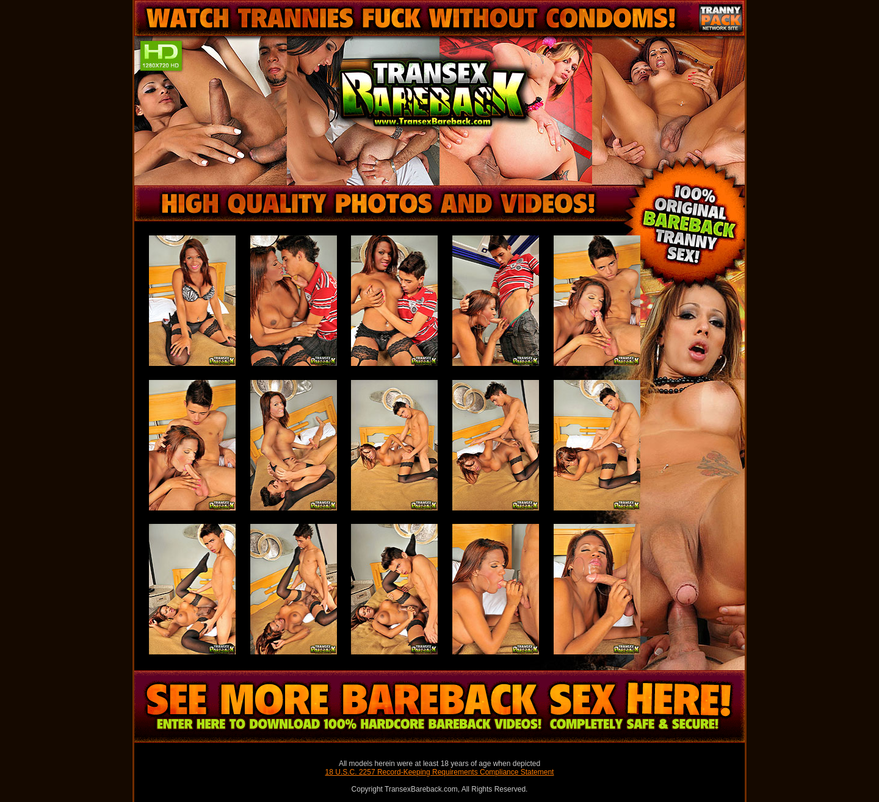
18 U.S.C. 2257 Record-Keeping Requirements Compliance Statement (439, 772)
